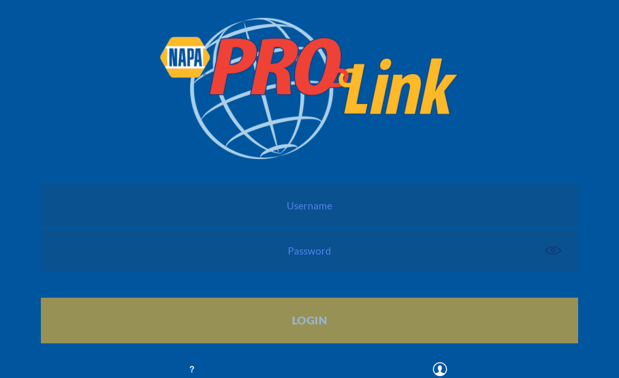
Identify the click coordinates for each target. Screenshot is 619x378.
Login (309, 320)
